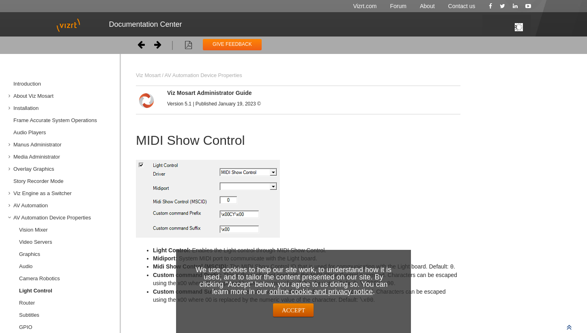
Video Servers (35, 242)
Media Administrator (36, 157)
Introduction (27, 84)
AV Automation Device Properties (52, 218)
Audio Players (29, 132)
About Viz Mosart (33, 96)
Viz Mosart (148, 75)
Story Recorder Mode (38, 181)
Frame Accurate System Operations (55, 120)
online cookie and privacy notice (321, 292)
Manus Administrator (37, 145)
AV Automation (30, 205)
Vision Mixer (33, 230)
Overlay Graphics (33, 169)
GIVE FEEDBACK (232, 44)
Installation (26, 108)
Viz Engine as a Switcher (42, 193)
